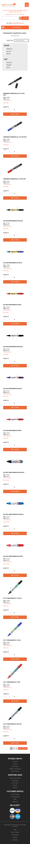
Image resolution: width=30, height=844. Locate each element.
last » (25, 748)
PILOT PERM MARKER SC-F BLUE (12, 640)
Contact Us (15, 801)
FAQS (15, 799)
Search (20, 18)
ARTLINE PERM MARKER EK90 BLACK (13, 346)
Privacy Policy (15, 766)
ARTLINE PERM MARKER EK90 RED (12, 430)
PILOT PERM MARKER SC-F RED (11, 682)
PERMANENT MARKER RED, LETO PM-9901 (14, 179)
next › (20, 748)
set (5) (8, 67)
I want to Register (15, 794)
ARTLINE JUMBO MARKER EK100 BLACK (13, 472)
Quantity (6, 107)
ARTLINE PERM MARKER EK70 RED (12, 304)
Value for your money (15, 778)
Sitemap (15, 837)
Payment (15, 785)
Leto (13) (8, 51)
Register (21, 23)
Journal (15, 764)
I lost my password (15, 796)
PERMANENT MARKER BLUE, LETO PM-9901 (15, 137)
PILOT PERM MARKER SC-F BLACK (12, 598)
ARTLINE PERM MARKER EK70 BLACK (13, 221)
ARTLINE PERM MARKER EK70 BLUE (12, 262)
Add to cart (15, 114)
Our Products (15, 780)
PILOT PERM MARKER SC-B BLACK (12, 724)
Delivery (15, 787)
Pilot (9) (8, 53)
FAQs (15, 829)
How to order (15, 783)
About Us (15, 761)
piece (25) (9, 62)
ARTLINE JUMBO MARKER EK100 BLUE (13, 514)
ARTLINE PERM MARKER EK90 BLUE (12, 388)
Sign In (14, 23)
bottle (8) (8, 65)
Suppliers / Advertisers (15, 768)
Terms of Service (15, 771)
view (15, 74)
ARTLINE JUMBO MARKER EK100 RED (13, 556)
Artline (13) (9, 48)
